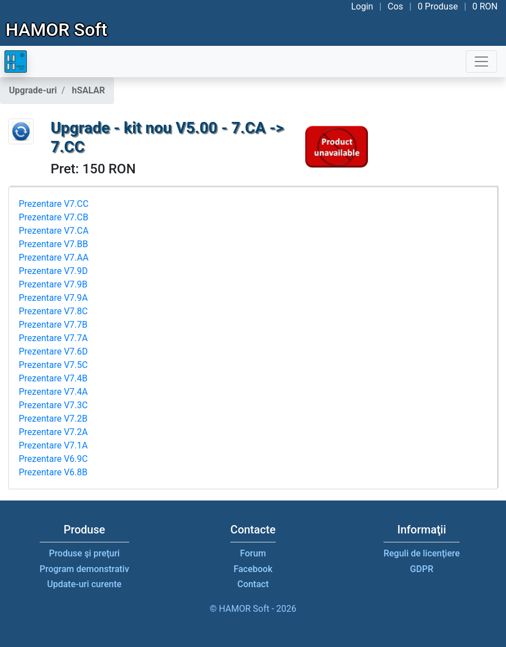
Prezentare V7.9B (53, 284)
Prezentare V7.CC (54, 204)
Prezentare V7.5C (53, 365)
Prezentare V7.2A (53, 432)
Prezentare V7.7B (53, 324)
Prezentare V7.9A (53, 297)
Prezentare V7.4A (53, 391)
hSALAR (88, 90)
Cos (395, 6)
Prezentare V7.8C (53, 311)
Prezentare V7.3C (53, 405)
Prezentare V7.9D (53, 271)
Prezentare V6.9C (53, 459)
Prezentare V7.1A (53, 445)
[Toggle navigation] (481, 61)
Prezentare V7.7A (53, 338)
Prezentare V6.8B (53, 472)
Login (362, 6)
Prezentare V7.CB (53, 217)
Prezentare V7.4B (53, 378)
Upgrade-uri (33, 90)
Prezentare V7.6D (53, 351)
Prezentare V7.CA (54, 230)
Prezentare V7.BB (53, 244)
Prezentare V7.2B (53, 418)
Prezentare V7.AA (54, 257)
